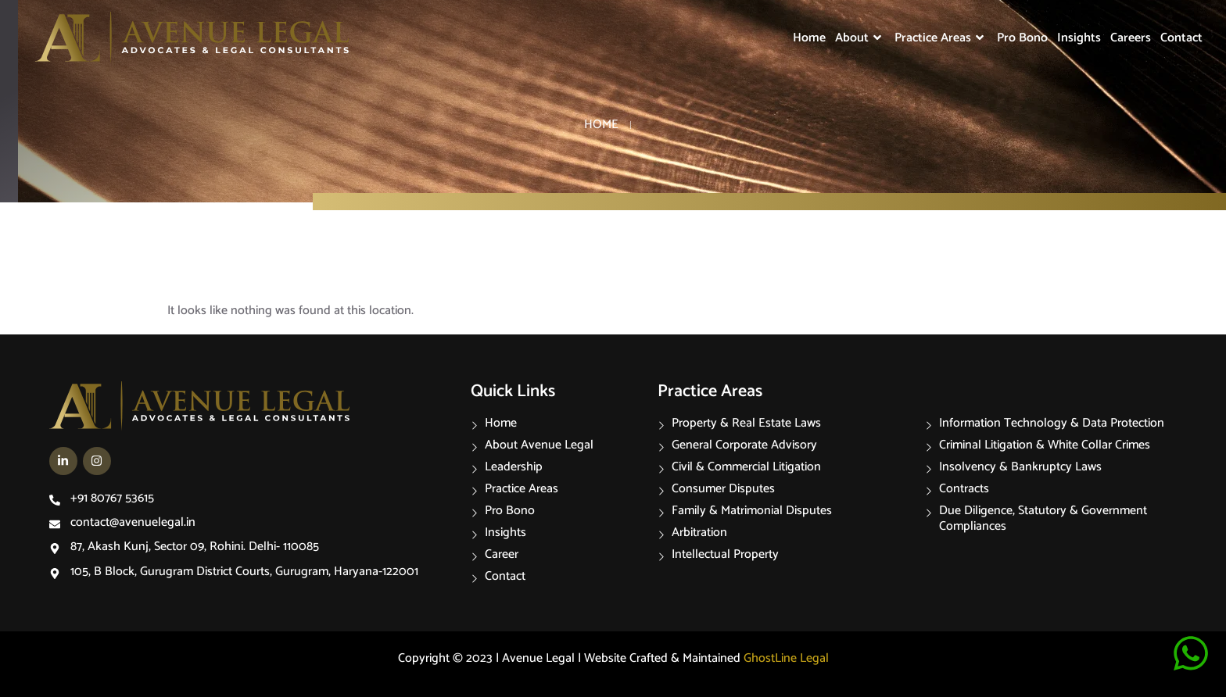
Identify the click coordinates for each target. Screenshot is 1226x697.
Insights (1079, 37)
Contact (1181, 37)
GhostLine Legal (786, 658)
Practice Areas (941, 37)
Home (809, 37)
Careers (1130, 37)
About (860, 37)
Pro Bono (1022, 37)
